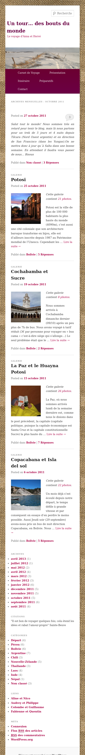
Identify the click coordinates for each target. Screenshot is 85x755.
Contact (23, 89)
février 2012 (20, 580)
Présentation (57, 72)
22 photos (64, 485)
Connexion (19, 726)
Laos (14, 670)
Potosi (18, 179)
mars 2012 (19, 576)
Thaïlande (18, 666)
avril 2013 (18, 558)
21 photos (64, 198)
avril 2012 (18, 571)
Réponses (51, 162)
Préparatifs (46, 81)
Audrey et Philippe (25, 702)
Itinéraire (24, 81)
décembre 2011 (22, 589)
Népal (15, 679)
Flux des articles (26, 730)
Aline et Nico (20, 698)
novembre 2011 (22, 593)
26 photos (64, 391)
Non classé (33, 162)
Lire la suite (60, 340)
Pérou (15, 644)
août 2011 (18, 606)
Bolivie (30, 254)
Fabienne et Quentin (26, 711)
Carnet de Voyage (29, 72)
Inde (14, 674)
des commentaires (28, 735)
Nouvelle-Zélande (24, 661)
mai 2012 (18, 567)
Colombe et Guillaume (27, 707)
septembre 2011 (23, 602)
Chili (14, 657)
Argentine (18, 653)
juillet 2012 (19, 563)
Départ (16, 640)
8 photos (63, 297)
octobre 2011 (21, 597)
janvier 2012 (20, 584)
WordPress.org (22, 739)
